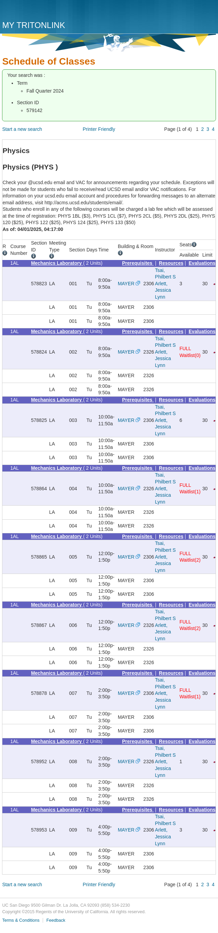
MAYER (126, 283)
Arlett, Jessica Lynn (163, 290)
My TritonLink (33, 25)
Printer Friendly (99, 129)
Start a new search (22, 129)
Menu (209, 12)
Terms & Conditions (20, 920)
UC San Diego (41, 11)
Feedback (55, 920)
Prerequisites (138, 263)
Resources (171, 263)
